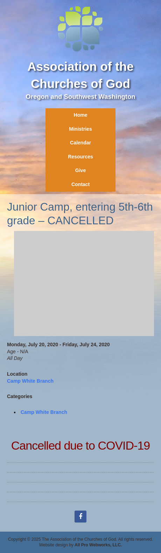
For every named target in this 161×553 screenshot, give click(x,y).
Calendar (80, 142)
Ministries (80, 129)
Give (80, 170)
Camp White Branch (30, 381)
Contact (80, 184)
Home (81, 115)
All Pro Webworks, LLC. (98, 544)
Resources (80, 156)
